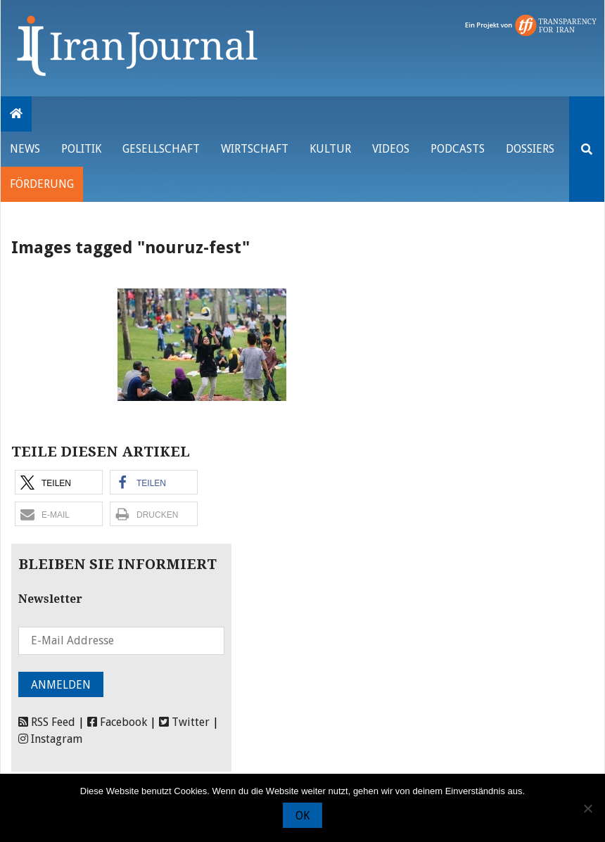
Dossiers (530, 148)
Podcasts (458, 148)
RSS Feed (46, 722)
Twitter (184, 722)
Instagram (50, 739)
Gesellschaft (161, 148)
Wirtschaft (254, 148)
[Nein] (587, 808)
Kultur (330, 148)
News (25, 148)
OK (302, 815)
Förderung (42, 184)
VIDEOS (390, 148)
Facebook (117, 722)
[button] (59, 482)
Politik (81, 148)
